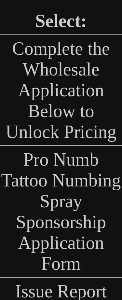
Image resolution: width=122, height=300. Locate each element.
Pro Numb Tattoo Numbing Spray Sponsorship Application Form (61, 211)
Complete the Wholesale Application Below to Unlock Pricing (61, 90)
